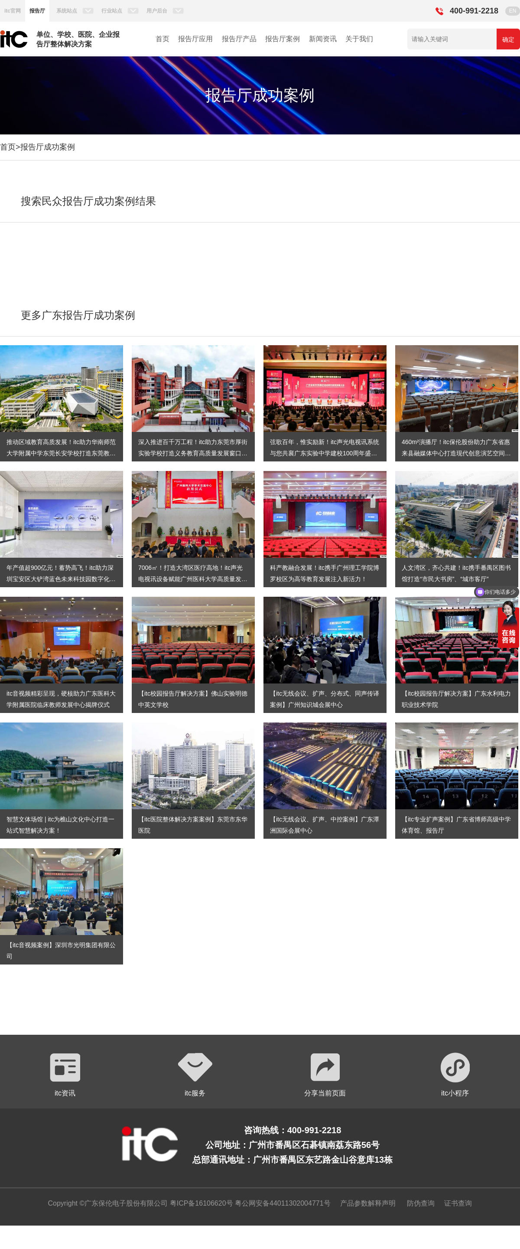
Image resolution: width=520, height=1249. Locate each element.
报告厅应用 (195, 39)
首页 (162, 39)
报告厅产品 (239, 39)
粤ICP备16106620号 (200, 1203)
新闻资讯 (323, 39)
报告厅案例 (282, 39)
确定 (508, 39)
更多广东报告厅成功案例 (78, 315)
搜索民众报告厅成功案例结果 (88, 201)
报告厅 (37, 11)
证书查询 (458, 1203)
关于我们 (359, 39)
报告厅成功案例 (47, 147)
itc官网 (12, 11)
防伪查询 (421, 1203)
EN (513, 11)
